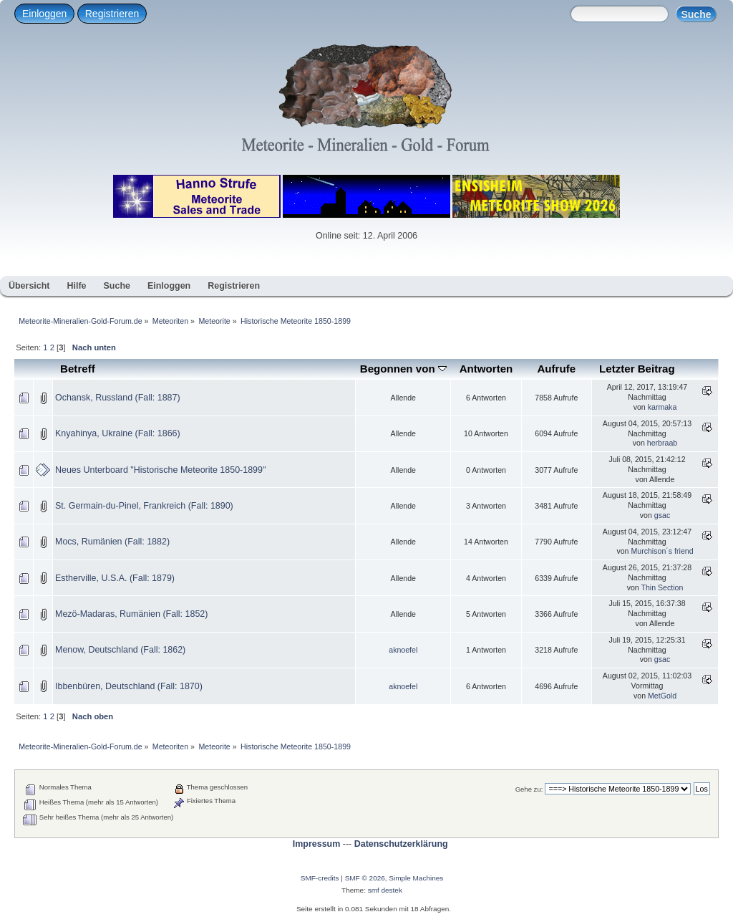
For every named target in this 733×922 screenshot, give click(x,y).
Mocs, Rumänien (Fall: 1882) (112, 542)
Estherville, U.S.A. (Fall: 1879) (115, 578)
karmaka (662, 407)
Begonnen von (403, 368)
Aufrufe (556, 368)
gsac (662, 515)
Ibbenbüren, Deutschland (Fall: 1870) (129, 686)
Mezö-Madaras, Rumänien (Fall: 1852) (131, 614)
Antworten (486, 368)
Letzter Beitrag (637, 368)
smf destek (385, 890)
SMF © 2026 (365, 878)
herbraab (662, 442)
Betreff (77, 368)
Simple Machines (416, 878)
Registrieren (112, 13)
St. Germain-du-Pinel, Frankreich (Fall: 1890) (144, 506)
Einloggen (44, 13)
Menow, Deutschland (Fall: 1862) (120, 650)
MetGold (662, 695)
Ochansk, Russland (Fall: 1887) (117, 398)
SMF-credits (320, 878)
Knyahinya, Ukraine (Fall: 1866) (117, 433)
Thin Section (662, 587)
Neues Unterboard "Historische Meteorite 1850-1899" (160, 470)
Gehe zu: (529, 789)
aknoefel (403, 649)
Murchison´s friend (662, 551)
